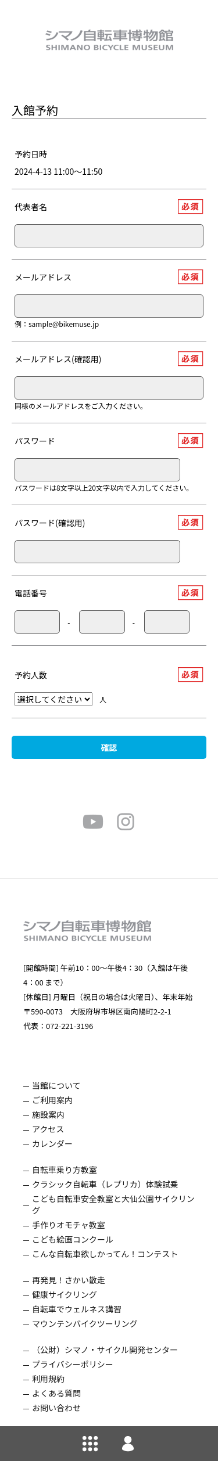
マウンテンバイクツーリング (85, 1323)
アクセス (48, 1129)
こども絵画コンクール (72, 1239)
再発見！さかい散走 (68, 1280)
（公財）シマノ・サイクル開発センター (105, 1349)
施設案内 (48, 1114)
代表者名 (31, 207)
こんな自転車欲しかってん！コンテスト (105, 1254)
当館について (56, 1085)
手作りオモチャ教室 (68, 1224)
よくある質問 (56, 1393)
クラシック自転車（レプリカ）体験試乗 (105, 1184)
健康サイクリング (64, 1294)
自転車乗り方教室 (64, 1169)
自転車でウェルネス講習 (76, 1309)
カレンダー (52, 1143)
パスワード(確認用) (50, 522)
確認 (109, 747)
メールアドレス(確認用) (58, 359)
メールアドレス (43, 277)
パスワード (35, 441)
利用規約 (48, 1378)
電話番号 (31, 593)
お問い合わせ (56, 1407)
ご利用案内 (52, 1100)
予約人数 (31, 675)
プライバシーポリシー (72, 1364)
